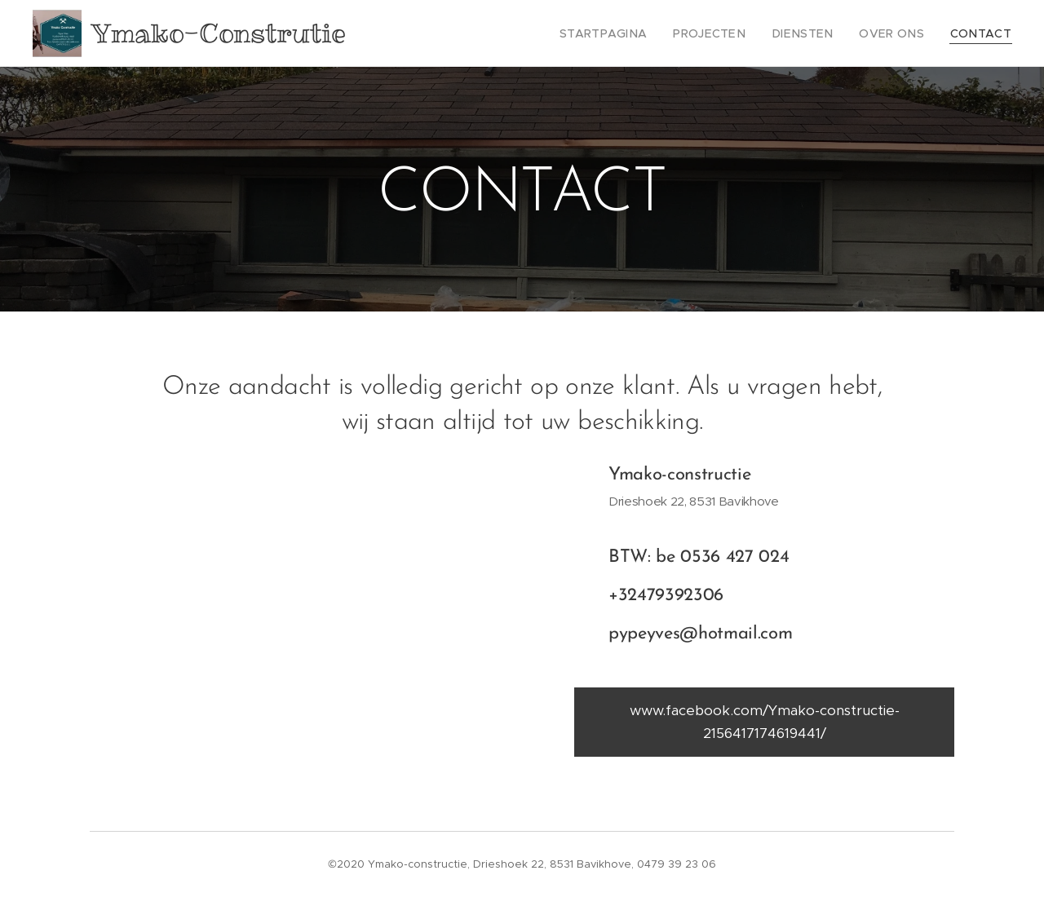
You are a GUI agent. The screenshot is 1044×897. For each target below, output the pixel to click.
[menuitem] (636, 33)
